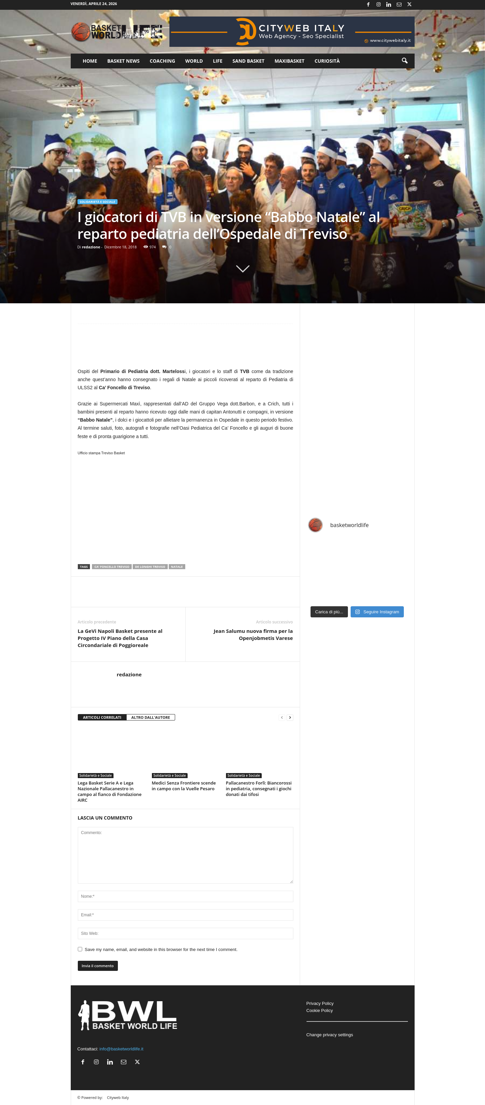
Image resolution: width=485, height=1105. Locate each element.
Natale (177, 566)
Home (90, 61)
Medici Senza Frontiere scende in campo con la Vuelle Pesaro (184, 786)
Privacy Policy (320, 1003)
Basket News (123, 61)
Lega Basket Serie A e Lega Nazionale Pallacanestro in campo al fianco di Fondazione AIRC (110, 791)
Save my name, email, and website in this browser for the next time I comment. (161, 949)
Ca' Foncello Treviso (111, 566)
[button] (404, 61)
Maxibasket (289, 61)
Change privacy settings (329, 1034)
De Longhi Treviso (150, 566)
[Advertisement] (185, 349)
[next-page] (290, 717)
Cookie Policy (319, 1010)
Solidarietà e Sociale (97, 201)
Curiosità (327, 61)
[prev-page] (282, 717)
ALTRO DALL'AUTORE (150, 717)
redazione (91, 246)
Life (217, 61)
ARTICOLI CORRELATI (102, 717)
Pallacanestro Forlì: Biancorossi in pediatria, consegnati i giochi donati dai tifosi (259, 788)
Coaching (162, 61)
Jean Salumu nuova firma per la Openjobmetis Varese (253, 634)
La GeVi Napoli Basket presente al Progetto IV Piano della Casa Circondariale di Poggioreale (120, 637)
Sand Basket (248, 61)
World (194, 61)
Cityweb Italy (118, 1097)
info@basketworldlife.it (121, 1048)
